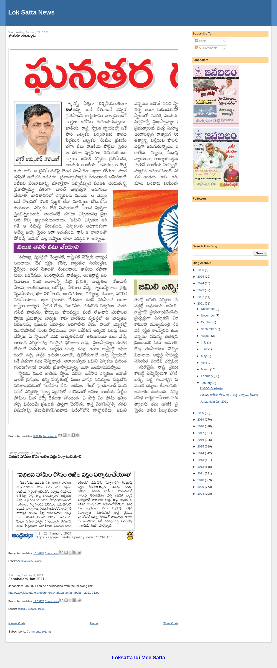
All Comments (206, 48)
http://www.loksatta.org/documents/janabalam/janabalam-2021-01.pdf (54, 592)
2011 (201, 473)
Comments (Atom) (39, 631)
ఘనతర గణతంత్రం (22, 36)
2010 (201, 480)
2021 (201, 303)
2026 (201, 270)
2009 (201, 486)
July (204, 342)
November (208, 315)
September (208, 329)
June (204, 349)
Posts (200, 41)
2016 (201, 439)
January (206, 383)
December (208, 309)
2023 (201, 290)
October (206, 322)
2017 (201, 433)
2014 (201, 453)
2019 (201, 419)
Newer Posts (17, 623)
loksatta (32, 608)
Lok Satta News (31, 12)
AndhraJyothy (25, 561)
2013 (201, 460)
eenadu (21, 608)
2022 (201, 297)
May (204, 356)
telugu (38, 561)
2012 (201, 466)
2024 (201, 283)
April (204, 362)
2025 (201, 276)
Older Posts (170, 623)
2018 (201, 426)
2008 (201, 493)
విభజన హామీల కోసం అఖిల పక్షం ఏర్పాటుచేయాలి (45, 456)
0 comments (50, 436)
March (205, 369)
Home (94, 623)
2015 (201, 446)
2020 (201, 413)
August (206, 335)
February (207, 376)
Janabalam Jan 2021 (27, 579)
